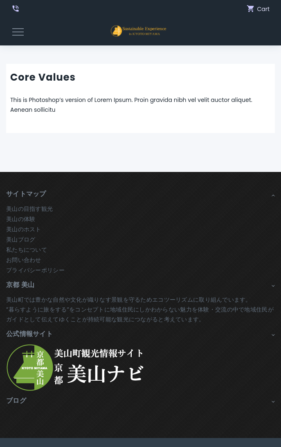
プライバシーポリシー (35, 270)
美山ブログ (20, 239)
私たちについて (26, 250)
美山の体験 (20, 219)
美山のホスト (23, 229)
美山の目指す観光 (29, 209)
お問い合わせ (23, 260)
